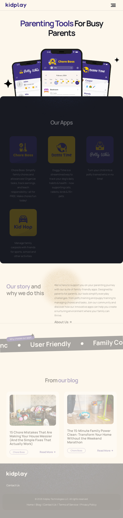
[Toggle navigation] (113, 5)
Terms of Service (68, 504)
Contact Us (13, 485)
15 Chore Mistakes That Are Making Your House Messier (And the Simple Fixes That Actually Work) (31, 443)
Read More (48, 457)
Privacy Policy (88, 504)
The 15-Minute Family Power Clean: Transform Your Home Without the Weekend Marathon (89, 441)
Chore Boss (19, 456)
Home (30, 504)
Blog (38, 504)
